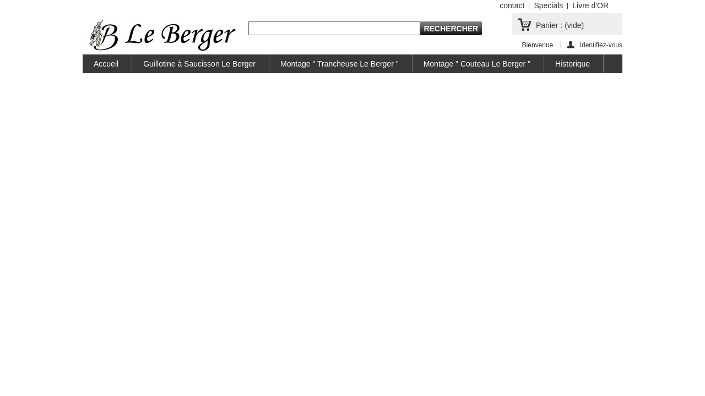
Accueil (106, 63)
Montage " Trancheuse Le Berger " (339, 63)
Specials (548, 5)
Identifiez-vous (601, 44)
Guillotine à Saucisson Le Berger (199, 63)
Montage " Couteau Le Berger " (477, 63)
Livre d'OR (590, 5)
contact (512, 5)
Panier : (560, 25)
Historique (572, 63)
